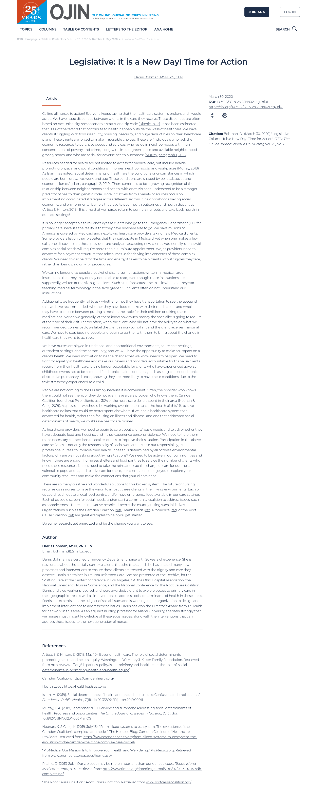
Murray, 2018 (188, 168)
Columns (47, 29)
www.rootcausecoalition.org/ (168, 782)
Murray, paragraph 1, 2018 (166, 155)
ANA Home (163, 29)
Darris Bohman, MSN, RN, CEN (158, 77)
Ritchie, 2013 (149, 124)
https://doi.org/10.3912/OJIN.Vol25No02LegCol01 (246, 107)
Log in (290, 12)
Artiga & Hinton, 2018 (60, 209)
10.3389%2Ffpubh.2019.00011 (120, 700)
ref (118, 510)
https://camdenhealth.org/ (93, 678)
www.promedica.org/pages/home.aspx (81, 755)
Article (51, 99)
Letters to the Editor (126, 29)
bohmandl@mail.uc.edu (72, 551)
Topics (26, 29)
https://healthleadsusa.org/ (85, 686)
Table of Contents (81, 29)
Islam (76, 184)
